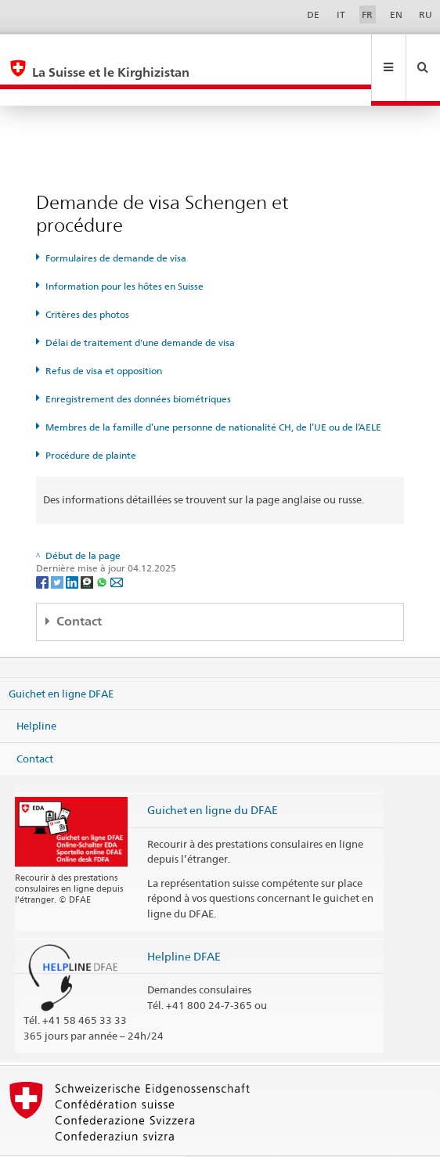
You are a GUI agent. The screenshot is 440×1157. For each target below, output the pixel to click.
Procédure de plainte (90, 421)
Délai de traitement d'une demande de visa (140, 309)
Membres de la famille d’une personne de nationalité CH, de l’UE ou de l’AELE (213, 393)
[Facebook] (43, 547)
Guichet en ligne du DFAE (212, 776)
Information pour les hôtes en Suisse (124, 252)
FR (367, 14)
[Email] (116, 547)
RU (425, 14)
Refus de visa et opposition (103, 337)
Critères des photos (87, 281)
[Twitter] (58, 547)
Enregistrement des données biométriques (138, 365)
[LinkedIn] (73, 547)
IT (341, 14)
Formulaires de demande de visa (115, 224)
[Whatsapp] (103, 547)
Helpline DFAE (184, 922)
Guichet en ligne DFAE (61, 659)
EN (396, 14)
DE (313, 14)
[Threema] (88, 547)
